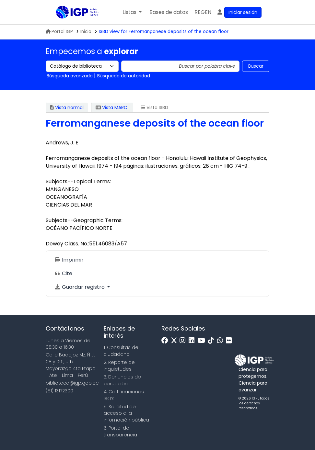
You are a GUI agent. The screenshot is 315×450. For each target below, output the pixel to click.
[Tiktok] (212, 340)
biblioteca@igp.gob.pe (72, 383)
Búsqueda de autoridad (123, 76)
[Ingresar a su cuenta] (239, 12)
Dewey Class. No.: (67, 243)
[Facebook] (166, 340)
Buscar (255, 66)
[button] (132, 12)
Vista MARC (111, 107)
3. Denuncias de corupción (122, 380)
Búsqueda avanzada (70, 76)
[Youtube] (202, 340)
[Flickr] (230, 340)
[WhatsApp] (221, 340)
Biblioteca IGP (72, 25)
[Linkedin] (193, 340)
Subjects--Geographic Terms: (84, 220)
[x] (175, 340)
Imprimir (69, 260)
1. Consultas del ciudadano (121, 350)
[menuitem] (203, 12)
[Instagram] (184, 340)
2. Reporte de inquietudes (119, 365)
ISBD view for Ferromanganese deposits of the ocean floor (163, 31)
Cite (63, 273)
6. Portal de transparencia (120, 431)
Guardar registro (80, 287)
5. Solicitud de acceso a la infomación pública (126, 413)
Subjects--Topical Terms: (78, 181)
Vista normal (67, 107)
